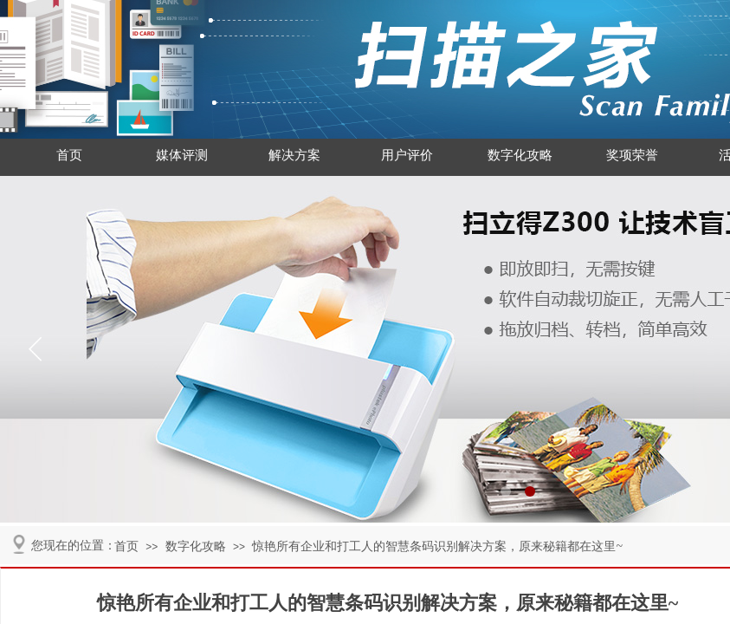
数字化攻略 (520, 155)
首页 (69, 155)
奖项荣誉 (632, 155)
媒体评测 (182, 155)
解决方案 (294, 155)
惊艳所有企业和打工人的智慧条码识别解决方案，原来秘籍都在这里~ (437, 546)
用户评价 (407, 155)
